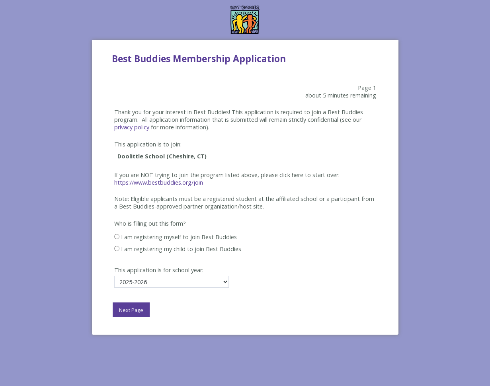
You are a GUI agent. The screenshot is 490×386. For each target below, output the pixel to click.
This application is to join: (148, 144)
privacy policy (131, 127)
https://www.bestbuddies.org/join (158, 182)
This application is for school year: (158, 270)
